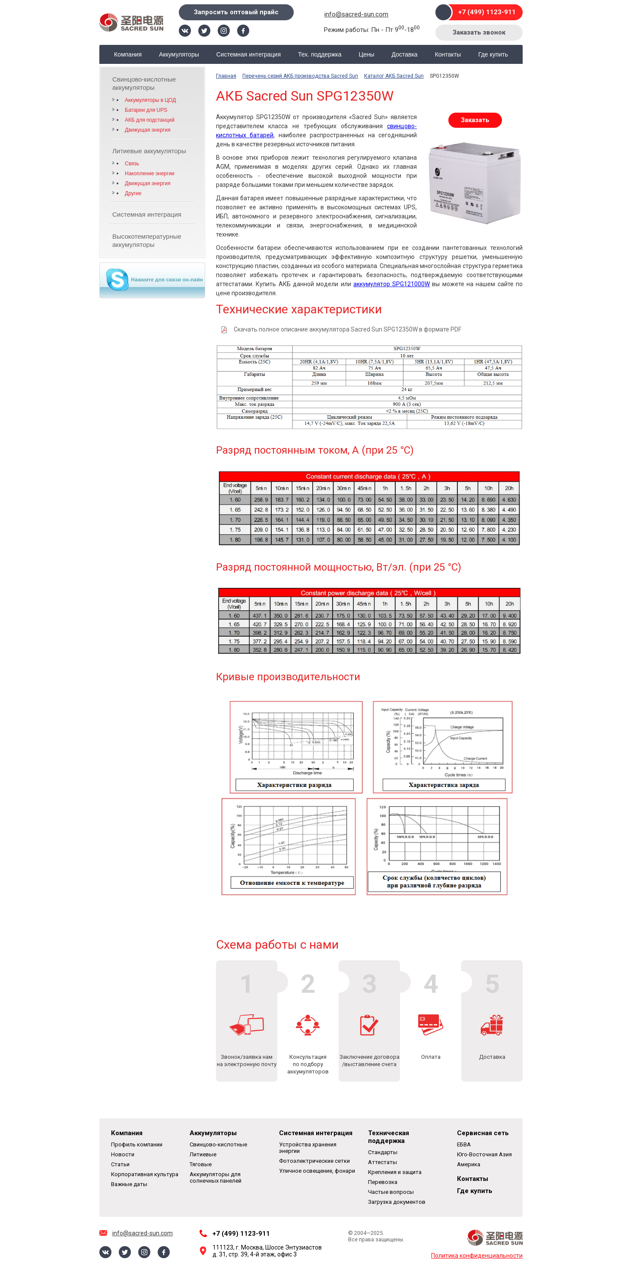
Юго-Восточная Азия (484, 1154)
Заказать (475, 120)
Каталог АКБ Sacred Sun (394, 76)
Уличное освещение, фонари (317, 1171)
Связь (132, 164)
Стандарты (382, 1152)
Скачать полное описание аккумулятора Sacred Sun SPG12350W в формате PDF (347, 329)
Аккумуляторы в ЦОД (150, 100)
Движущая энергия (147, 130)
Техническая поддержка (388, 1137)
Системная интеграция (248, 54)
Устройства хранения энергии (307, 1147)
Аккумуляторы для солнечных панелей (215, 1177)
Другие (133, 193)
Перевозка (382, 1182)
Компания (128, 54)
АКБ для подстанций (150, 120)
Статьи (120, 1164)
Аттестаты (382, 1162)
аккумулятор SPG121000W (391, 284)
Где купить (493, 54)
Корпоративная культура (144, 1174)
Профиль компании (136, 1144)
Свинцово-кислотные (218, 1144)
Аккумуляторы (179, 54)
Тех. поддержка (320, 54)
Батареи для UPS (146, 110)
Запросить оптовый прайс (236, 12)
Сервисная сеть (483, 1133)
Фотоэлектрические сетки (314, 1161)
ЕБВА (464, 1144)
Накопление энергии (150, 173)
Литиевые (203, 1154)
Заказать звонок (479, 32)
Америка (468, 1164)
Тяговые (201, 1164)
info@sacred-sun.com (356, 14)
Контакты (448, 54)
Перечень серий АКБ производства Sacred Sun (300, 76)
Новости (122, 1154)
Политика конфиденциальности (477, 1255)
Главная (226, 76)
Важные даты (129, 1184)
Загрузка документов (396, 1202)
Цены (366, 54)
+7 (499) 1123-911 (487, 12)
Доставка (405, 54)
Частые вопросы (391, 1192)
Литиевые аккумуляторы (149, 151)
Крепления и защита (395, 1172)
